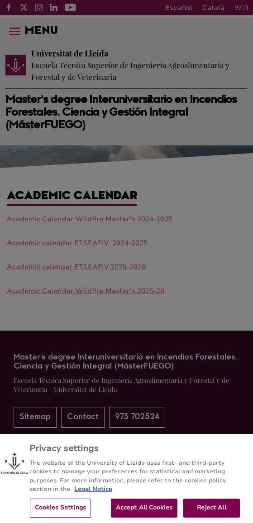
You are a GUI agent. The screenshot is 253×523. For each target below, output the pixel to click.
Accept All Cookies (144, 510)
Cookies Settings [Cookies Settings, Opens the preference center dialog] (60, 510)
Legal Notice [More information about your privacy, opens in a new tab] (93, 492)
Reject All (211, 510)
